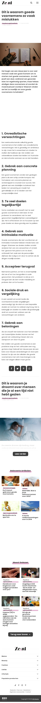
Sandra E (9, 25)
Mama (4, 656)
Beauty (4, 661)
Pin (23, 368)
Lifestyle (5, 674)
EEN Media (35, 699)
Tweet (17, 368)
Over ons (19, 690)
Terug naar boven (19, 634)
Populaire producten (10, 678)
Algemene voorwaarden (17, 692)
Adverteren (27, 690)
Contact (28, 692)
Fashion (5, 665)
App (29, 368)
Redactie (13, 690)
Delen (11, 368)
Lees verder (20, 454)
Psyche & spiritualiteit (9, 23)
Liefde (4, 670)
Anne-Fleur (10, 400)
